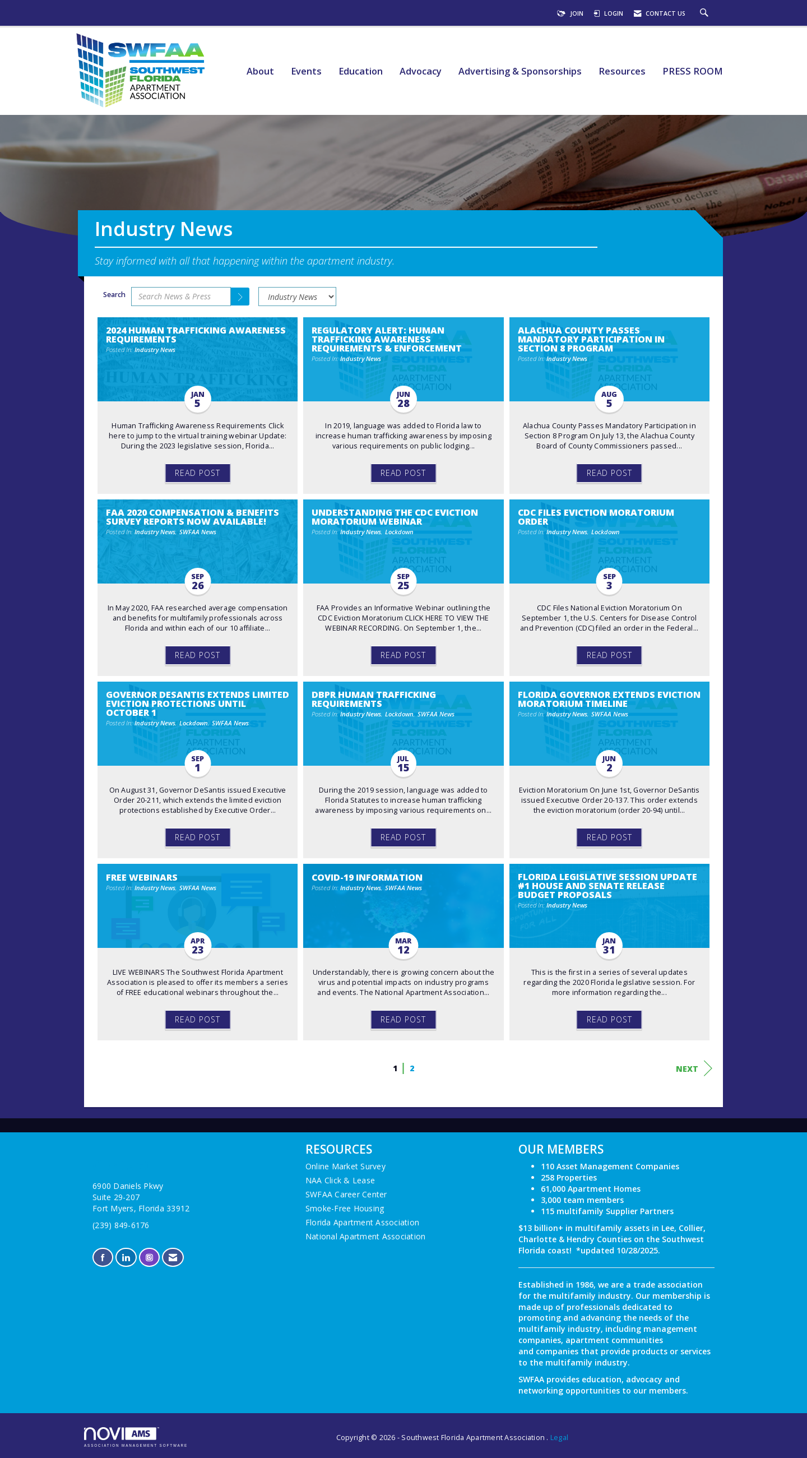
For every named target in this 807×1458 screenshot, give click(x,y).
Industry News (154, 349)
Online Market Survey (345, 1166)
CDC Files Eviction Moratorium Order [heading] (596, 517)
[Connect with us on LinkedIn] (125, 1257)
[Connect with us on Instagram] (149, 1257)
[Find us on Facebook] (102, 1257)
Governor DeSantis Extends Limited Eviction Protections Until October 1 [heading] (197, 703)
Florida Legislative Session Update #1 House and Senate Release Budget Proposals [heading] (607, 885)
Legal (559, 1437)
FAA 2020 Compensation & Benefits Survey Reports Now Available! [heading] (192, 517)
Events (306, 71)
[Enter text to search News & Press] (181, 296)
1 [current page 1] (395, 1068)
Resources (622, 71)
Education (360, 71)
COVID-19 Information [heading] (367, 877)
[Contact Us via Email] (173, 1257)
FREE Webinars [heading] (142, 877)
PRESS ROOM (692, 71)
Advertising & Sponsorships (520, 71)
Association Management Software (136, 1437)
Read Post (197, 473)
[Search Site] (705, 13)
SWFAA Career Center (346, 1194)
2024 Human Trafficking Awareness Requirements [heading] (196, 335)
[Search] (240, 296)
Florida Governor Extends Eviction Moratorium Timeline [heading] (609, 699)
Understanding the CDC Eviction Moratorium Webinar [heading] (395, 517)
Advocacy (421, 71)
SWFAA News (197, 531)
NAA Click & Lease (340, 1180)
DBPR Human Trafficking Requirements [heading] (374, 699)
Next (694, 1068)
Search (114, 294)
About (260, 71)
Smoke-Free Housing (344, 1208)
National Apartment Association (365, 1236)
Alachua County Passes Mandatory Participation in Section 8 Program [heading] (591, 339)
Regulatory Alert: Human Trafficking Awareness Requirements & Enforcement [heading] (387, 339)
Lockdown (399, 531)
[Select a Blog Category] (297, 296)
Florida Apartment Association (362, 1222)
